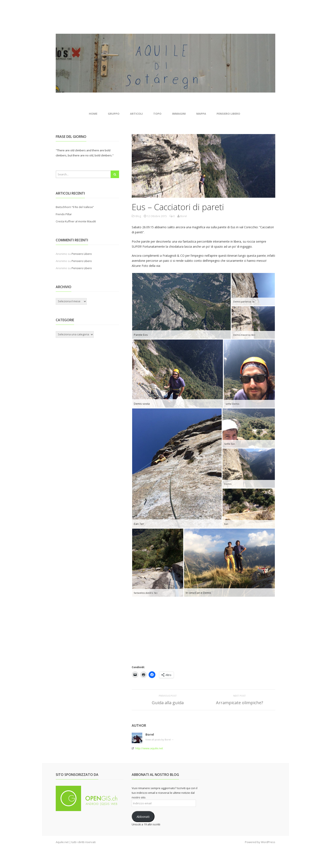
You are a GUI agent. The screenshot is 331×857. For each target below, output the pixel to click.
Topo (157, 114)
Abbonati (143, 816)
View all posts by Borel (159, 739)
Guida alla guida (168, 702)
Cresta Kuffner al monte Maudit (76, 221)
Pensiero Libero (228, 114)
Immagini (179, 114)
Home (93, 114)
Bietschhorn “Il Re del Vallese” (75, 207)
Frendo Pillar (64, 214)
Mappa (201, 114)
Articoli (136, 114)
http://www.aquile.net (149, 748)
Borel (149, 734)
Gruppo (113, 114)
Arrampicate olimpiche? (239, 702)
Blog (138, 216)
